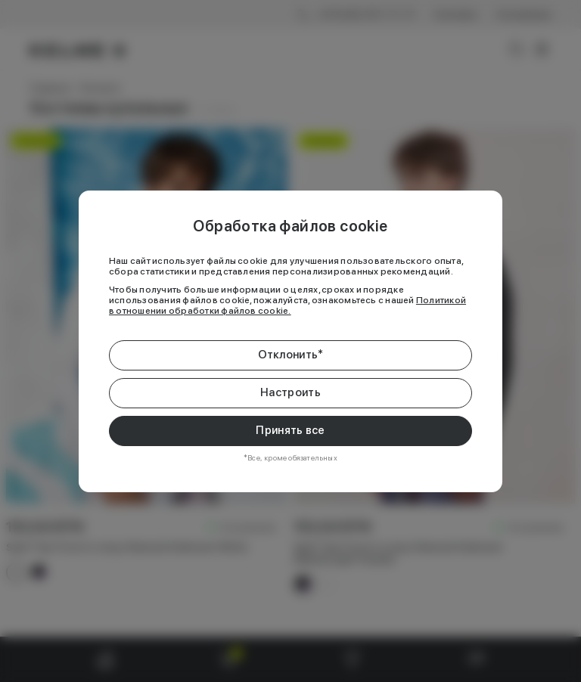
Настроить (290, 392)
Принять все (290, 430)
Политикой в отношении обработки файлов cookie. (287, 305)
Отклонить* (291, 354)
